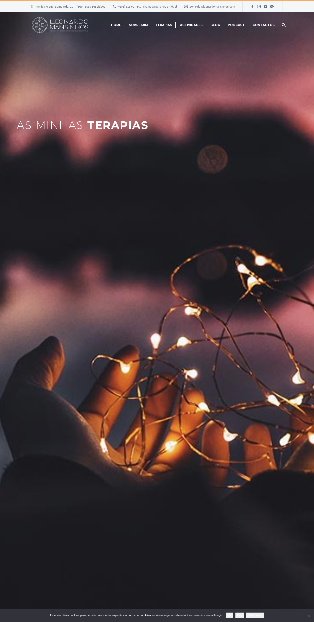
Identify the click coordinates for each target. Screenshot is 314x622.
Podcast (236, 25)
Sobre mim (138, 25)
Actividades (191, 25)
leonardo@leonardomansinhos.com (212, 6)
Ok (230, 615)
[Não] (308, 616)
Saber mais (255, 615)
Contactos (264, 25)
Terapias (164, 25)
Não (239, 615)
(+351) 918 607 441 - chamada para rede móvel (147, 6)
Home (116, 25)
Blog (215, 25)
